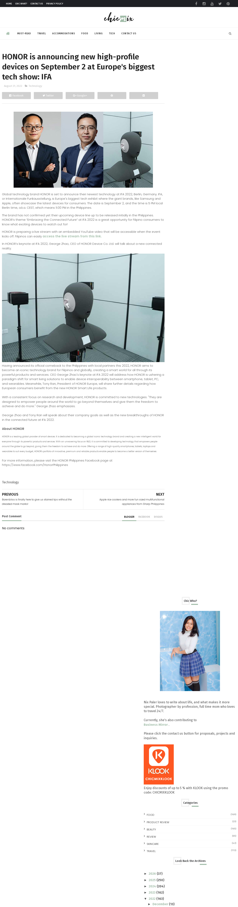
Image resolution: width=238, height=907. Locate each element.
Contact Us (36, 3)
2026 (171, 321)
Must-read (24, 32)
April (174, 560)
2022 (170, 346)
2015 (171, 624)
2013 (170, 637)
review (169, 284)
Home (9, 3)
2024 (171, 333)
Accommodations (63, 32)
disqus (149, 517)
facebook (135, 517)
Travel (41, 32)
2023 (170, 340)
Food (84, 32)
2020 (171, 593)
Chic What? (21, 3)
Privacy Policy (54, 3)
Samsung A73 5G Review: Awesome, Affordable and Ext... (197, 434)
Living (98, 32)
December (179, 351)
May (174, 554)
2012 (170, 643)
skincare (171, 291)
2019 (171, 599)
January (176, 579)
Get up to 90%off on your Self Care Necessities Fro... (196, 485)
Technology (35, 87)
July (174, 541)
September (180, 370)
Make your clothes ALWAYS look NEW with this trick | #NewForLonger (208, 672)
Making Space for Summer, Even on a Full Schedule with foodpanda (209, 867)
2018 (171, 605)
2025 (171, 327)
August (176, 376)
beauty (169, 277)
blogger (120, 517)
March (175, 566)
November (179, 358)
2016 (171, 618)
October (177, 364)
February (177, 572)
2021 (170, 587)
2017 (171, 611)
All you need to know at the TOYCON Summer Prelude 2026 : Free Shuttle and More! (210, 734)
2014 (171, 630)
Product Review (176, 269)
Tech (112, 32)
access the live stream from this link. (81, 237)
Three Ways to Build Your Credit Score (198, 533)
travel (169, 298)
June (174, 547)
